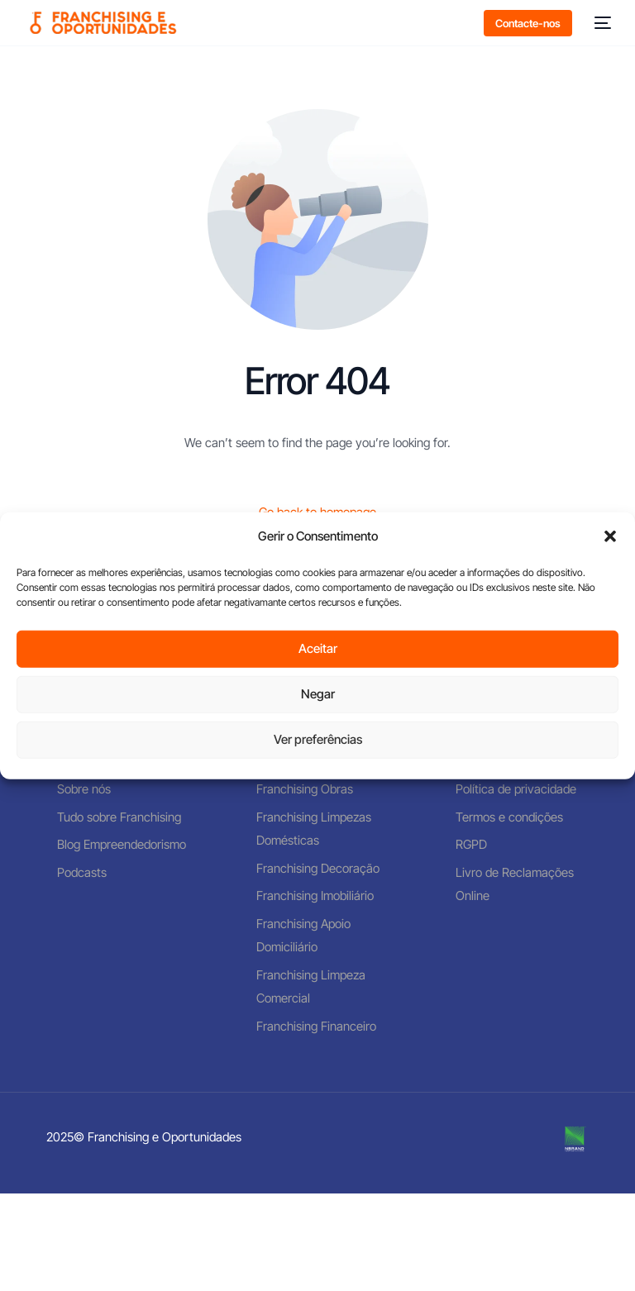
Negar (318, 694)
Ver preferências (318, 739)
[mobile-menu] (600, 23)
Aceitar (317, 648)
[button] (610, 536)
